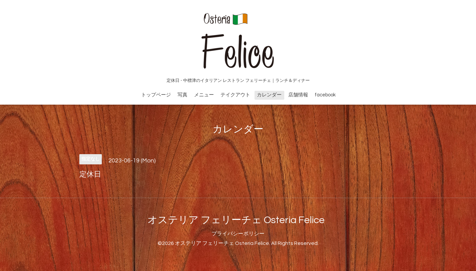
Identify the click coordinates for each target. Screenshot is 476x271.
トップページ (156, 94)
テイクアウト (235, 94)
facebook (325, 94)
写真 (182, 94)
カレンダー (269, 94)
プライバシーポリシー (238, 233)
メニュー (204, 94)
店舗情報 (298, 94)
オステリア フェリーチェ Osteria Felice (236, 220)
